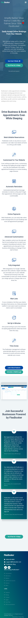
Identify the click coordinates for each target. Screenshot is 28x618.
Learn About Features (14, 368)
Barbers (7, 578)
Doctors (7, 583)
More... (7, 585)
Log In (7, 599)
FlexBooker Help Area (8, 615)
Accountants (9, 573)
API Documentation (10, 604)
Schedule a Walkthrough (14, 372)
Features (8, 592)
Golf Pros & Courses (10, 580)
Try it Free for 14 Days (14, 65)
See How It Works (14, 61)
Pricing (7, 595)
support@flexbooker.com (12, 562)
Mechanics (8, 576)
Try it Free (8, 602)
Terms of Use (15, 617)
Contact (7, 597)
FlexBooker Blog (10, 564)
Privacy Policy (21, 617)
